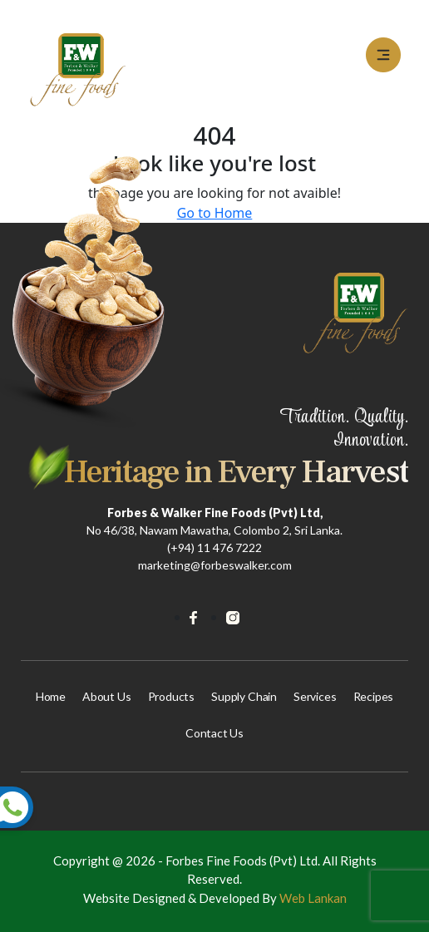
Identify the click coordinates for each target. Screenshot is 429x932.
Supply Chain (244, 696)
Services (315, 696)
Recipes (373, 696)
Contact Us (214, 733)
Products (171, 696)
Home (51, 696)
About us (106, 696)
